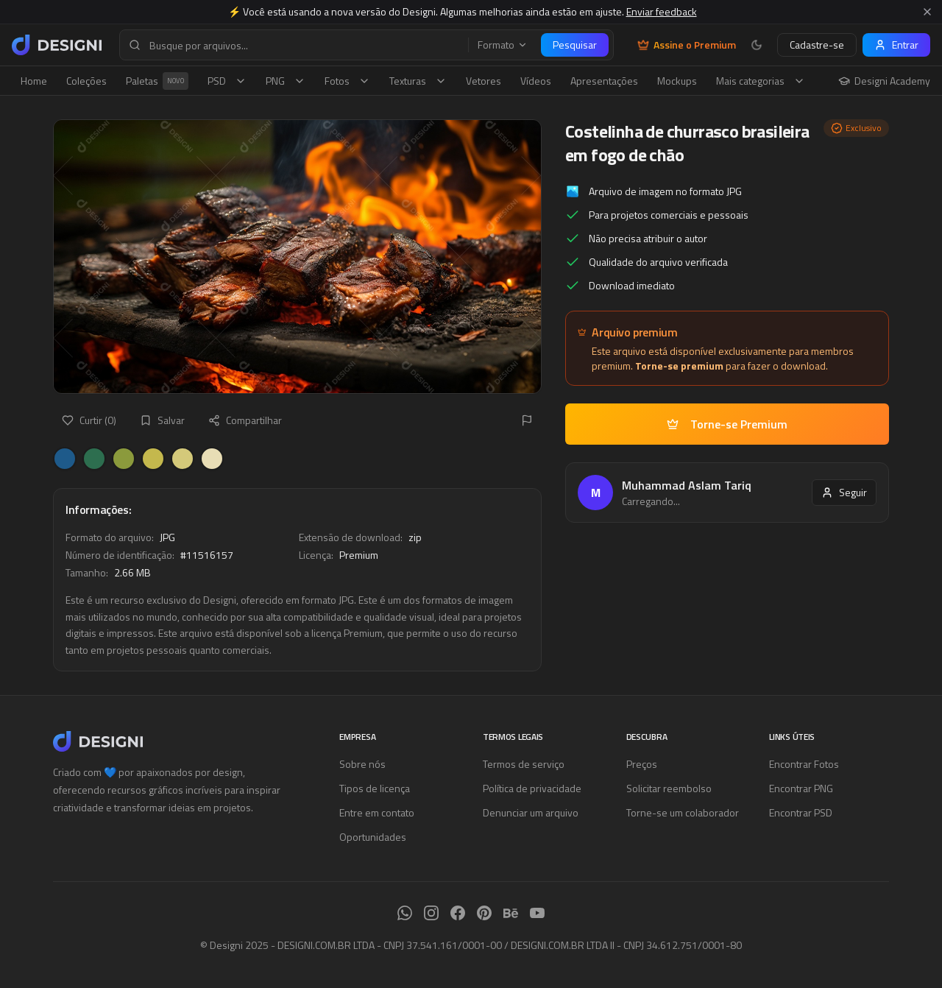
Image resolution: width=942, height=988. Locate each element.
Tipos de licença (374, 788)
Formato (503, 45)
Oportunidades (372, 836)
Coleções (86, 80)
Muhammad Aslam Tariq (686, 485)
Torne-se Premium (727, 424)
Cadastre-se (817, 44)
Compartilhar (245, 420)
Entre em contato (376, 812)
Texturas (418, 80)
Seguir (844, 492)
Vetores (483, 80)
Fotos (347, 80)
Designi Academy (884, 81)
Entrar (896, 44)
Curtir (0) (89, 420)
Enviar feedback (661, 11)
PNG (285, 80)
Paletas (157, 81)
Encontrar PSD (800, 812)
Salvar (162, 420)
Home (34, 80)
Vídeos (535, 80)
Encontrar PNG (801, 788)
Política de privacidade (532, 788)
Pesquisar (575, 44)
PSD (227, 80)
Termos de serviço (523, 764)
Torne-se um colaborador (682, 812)
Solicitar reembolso (669, 788)
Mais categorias (760, 80)
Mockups (677, 80)
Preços (641, 764)
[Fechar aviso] (927, 12)
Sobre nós (362, 764)
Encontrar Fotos (804, 764)
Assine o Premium (686, 45)
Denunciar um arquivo (530, 812)
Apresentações (604, 80)
